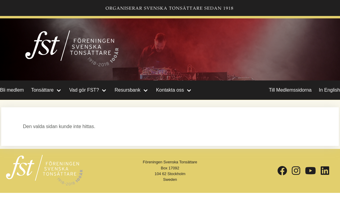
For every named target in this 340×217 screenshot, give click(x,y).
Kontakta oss (170, 90)
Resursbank (127, 90)
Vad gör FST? (84, 90)
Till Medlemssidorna (290, 90)
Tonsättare (42, 90)
